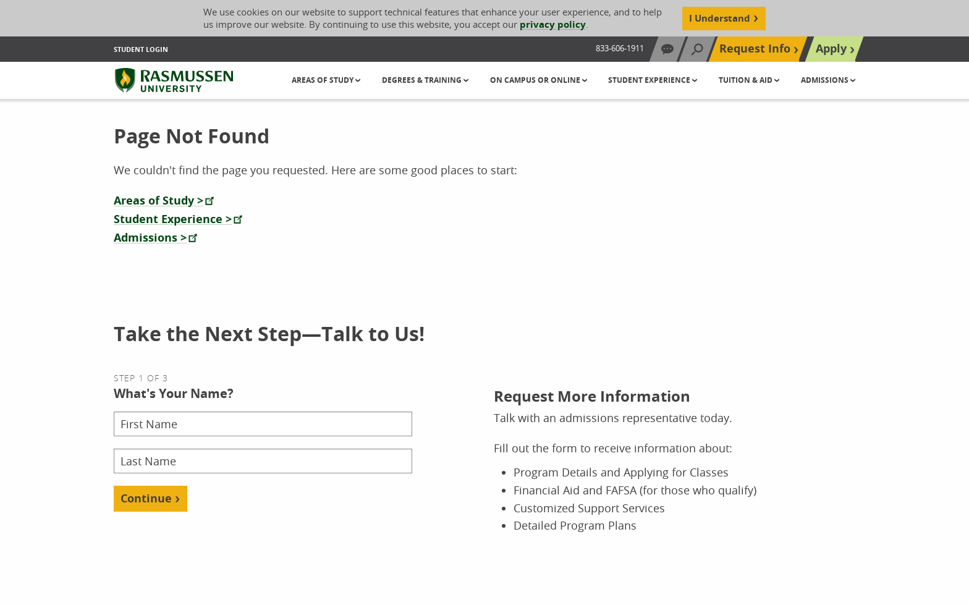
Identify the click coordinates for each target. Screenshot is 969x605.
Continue (146, 498)
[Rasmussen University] (174, 80)
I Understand (719, 18)
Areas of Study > (158, 200)
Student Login (141, 49)
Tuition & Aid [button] (746, 80)
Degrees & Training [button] (422, 80)
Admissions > (150, 237)
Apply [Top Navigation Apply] (831, 48)
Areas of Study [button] (323, 80)
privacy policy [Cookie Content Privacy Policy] (553, 24)
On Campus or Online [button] (536, 80)
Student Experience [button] (650, 80)
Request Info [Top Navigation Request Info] (754, 48)
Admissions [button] (825, 80)
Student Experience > (173, 219)
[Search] (697, 49)
